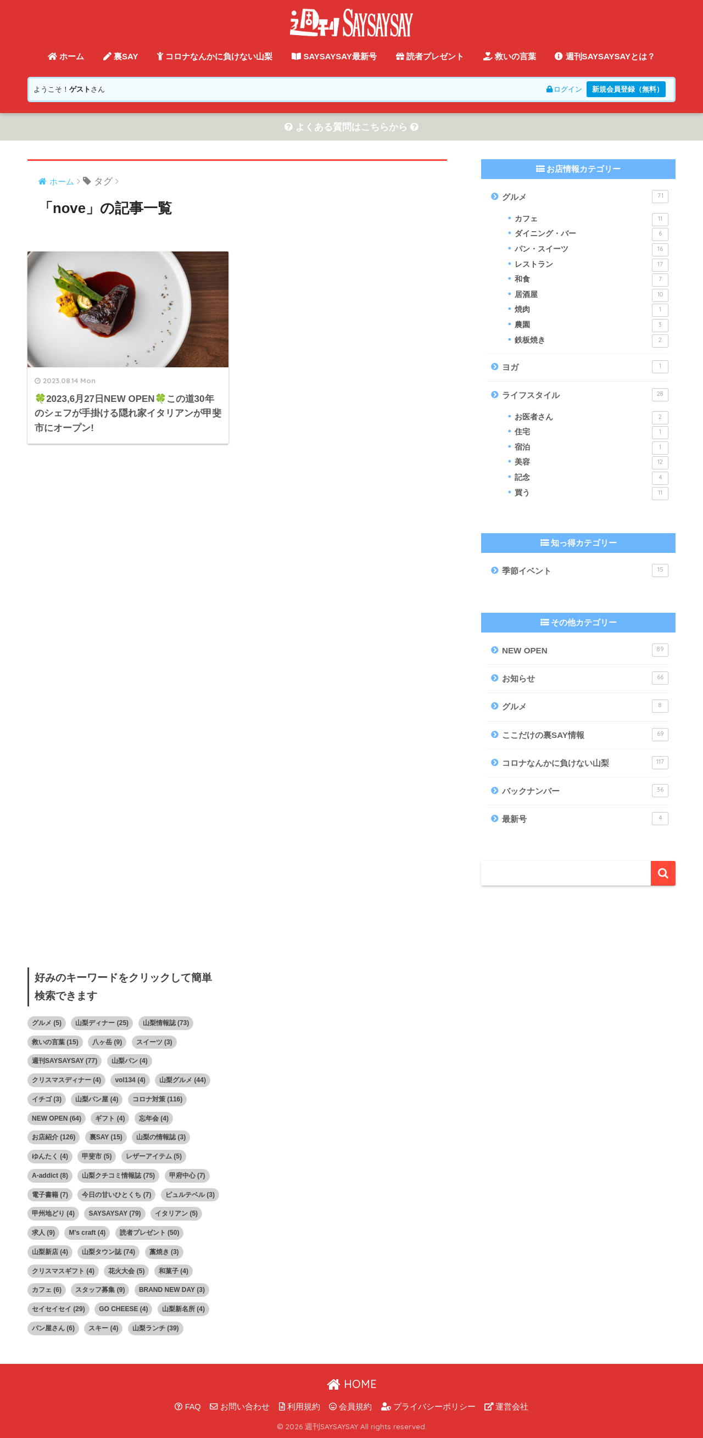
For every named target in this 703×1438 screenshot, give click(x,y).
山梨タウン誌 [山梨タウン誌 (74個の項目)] (108, 1252)
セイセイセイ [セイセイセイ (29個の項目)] (58, 1309)
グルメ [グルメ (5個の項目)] (47, 1023)
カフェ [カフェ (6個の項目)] (47, 1290)
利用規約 (299, 1406)
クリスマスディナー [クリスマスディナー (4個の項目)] (66, 1080)
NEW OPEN (585, 650)
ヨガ (585, 366)
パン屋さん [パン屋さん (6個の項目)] (53, 1328)
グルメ (585, 196)
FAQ (188, 1406)
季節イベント (585, 570)
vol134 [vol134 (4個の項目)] (130, 1080)
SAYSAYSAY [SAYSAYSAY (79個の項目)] (114, 1213)
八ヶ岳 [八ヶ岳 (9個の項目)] (107, 1042)
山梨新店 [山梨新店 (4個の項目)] (50, 1252)
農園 (591, 325)
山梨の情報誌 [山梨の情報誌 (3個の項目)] (161, 1137)
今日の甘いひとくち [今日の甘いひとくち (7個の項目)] (116, 1195)
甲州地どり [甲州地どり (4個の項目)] (53, 1213)
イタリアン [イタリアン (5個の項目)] (176, 1213)
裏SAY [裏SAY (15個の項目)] (106, 1137)
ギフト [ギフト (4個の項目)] (110, 1118)
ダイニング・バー (591, 234)
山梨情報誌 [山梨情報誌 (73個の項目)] (166, 1023)
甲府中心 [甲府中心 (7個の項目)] (187, 1175)
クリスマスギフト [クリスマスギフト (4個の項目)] (63, 1271)
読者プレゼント (430, 56)
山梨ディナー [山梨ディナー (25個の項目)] (102, 1023)
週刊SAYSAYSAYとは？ (605, 56)
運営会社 (506, 1406)
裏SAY (120, 56)
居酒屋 (591, 295)
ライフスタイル (585, 394)
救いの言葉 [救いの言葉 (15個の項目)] (55, 1042)
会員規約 (350, 1406)
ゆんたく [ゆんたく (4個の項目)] (50, 1156)
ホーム (66, 56)
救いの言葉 (509, 56)
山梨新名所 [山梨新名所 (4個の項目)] (183, 1309)
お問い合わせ (240, 1406)
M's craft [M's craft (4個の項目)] (87, 1232)
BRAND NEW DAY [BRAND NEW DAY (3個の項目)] (172, 1290)
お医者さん (591, 417)
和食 (591, 280)
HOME (352, 1384)
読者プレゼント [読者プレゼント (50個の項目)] (150, 1232)
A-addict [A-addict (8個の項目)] (50, 1175)
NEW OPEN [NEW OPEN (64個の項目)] (56, 1118)
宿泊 (591, 448)
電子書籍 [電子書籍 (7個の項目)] (50, 1195)
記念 (591, 478)
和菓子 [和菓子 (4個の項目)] (173, 1271)
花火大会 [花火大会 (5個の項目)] (126, 1271)
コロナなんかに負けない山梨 (214, 56)
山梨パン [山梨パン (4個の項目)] (129, 1061)
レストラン (591, 265)
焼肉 (591, 310)
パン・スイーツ (591, 249)
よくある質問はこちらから (351, 127)
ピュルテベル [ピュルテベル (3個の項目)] (190, 1195)
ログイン (564, 89)
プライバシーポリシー (428, 1406)
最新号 (585, 818)
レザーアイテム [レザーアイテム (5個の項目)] (154, 1156)
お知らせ (585, 678)
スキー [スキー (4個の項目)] (103, 1328)
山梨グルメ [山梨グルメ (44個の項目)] (182, 1080)
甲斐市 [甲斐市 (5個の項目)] (96, 1156)
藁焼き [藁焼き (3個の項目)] (164, 1252)
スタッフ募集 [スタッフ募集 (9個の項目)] (100, 1290)
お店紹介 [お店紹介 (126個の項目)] (53, 1137)
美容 (591, 462)
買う (591, 493)
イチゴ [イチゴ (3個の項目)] (47, 1099)
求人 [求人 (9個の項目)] (43, 1232)
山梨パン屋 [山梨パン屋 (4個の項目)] (96, 1099)
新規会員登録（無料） (627, 89)
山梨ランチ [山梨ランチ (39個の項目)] (155, 1328)
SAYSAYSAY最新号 (334, 56)
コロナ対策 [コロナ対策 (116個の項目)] (157, 1099)
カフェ (591, 219)
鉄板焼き (591, 341)
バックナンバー (585, 790)
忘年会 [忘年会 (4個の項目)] (154, 1118)
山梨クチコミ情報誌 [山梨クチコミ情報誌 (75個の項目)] (118, 1175)
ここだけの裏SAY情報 (585, 734)
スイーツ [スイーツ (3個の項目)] (154, 1042)
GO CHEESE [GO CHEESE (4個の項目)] (123, 1309)
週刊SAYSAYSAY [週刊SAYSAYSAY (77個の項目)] (64, 1061)
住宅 (591, 432)
